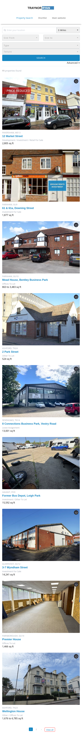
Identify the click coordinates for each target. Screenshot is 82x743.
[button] (68, 30)
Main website (59, 17)
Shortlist (42, 17)
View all (49, 729)
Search (41, 57)
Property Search (24, 17)
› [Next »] (41, 729)
